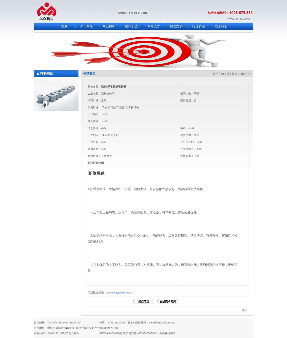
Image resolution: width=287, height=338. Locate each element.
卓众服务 (109, 26)
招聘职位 (46, 73)
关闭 (244, 310)
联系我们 (221, 26)
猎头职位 (131, 26)
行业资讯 (198, 26)
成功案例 (176, 26)
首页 (64, 26)
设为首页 (232, 19)
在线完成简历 (168, 301)
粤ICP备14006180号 (110, 333)
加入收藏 (245, 19)
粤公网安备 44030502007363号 (141, 333)
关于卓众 (86, 26)
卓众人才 (154, 26)
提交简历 (143, 301)
